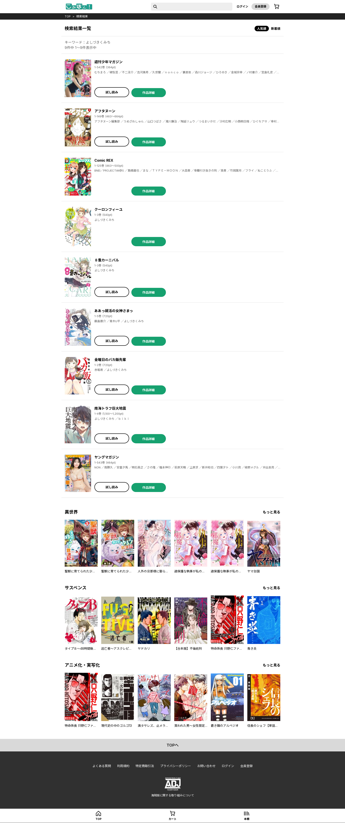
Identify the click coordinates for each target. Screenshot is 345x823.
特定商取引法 (145, 766)
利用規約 (123, 766)
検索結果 (82, 16)
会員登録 (260, 6)
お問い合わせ (206, 766)
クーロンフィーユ (108, 209)
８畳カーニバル (106, 260)
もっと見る (271, 512)
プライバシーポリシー (175, 766)
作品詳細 (148, 92)
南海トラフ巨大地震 (110, 408)
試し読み (112, 92)
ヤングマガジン (106, 457)
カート (172, 819)
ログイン (242, 6)
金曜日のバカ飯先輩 (110, 359)
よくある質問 (101, 766)
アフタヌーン (104, 111)
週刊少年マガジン (108, 62)
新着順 (275, 28)
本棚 (246, 819)
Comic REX (103, 160)
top (68, 16)
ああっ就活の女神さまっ (113, 311)
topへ (173, 745)
